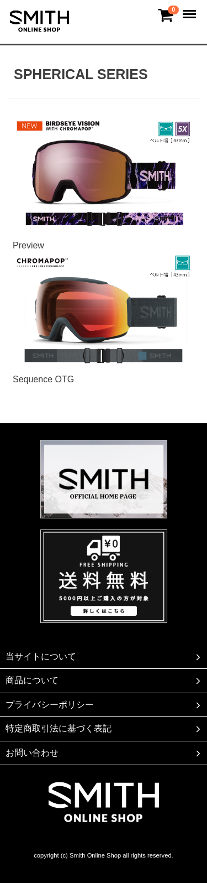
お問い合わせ (104, 753)
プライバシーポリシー (104, 705)
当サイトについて (104, 657)
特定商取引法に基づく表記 (104, 729)
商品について (104, 681)
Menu (190, 9)
